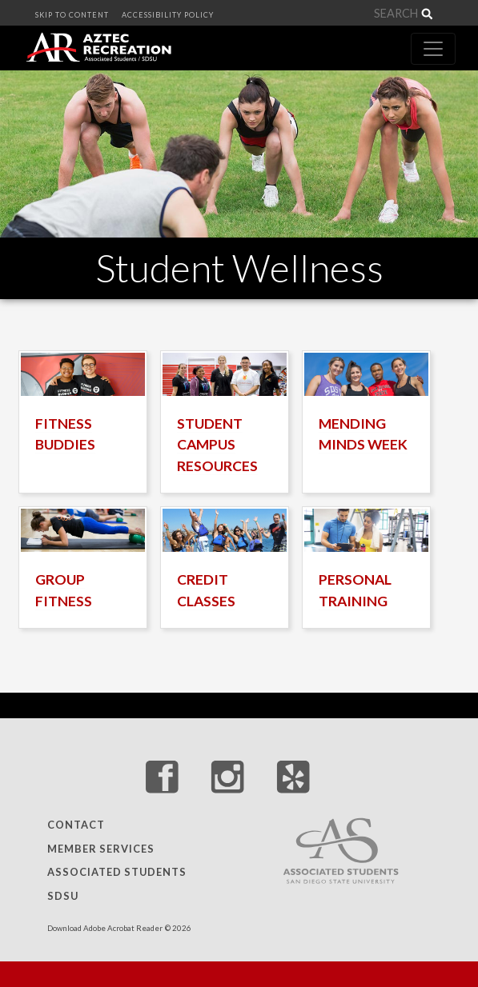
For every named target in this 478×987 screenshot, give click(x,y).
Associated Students (117, 872)
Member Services (101, 848)
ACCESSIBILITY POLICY (168, 14)
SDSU (62, 895)
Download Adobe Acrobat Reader (105, 928)
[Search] (386, 13)
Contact (76, 825)
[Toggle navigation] (433, 49)
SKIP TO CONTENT (72, 14)
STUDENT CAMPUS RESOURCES (217, 444)
